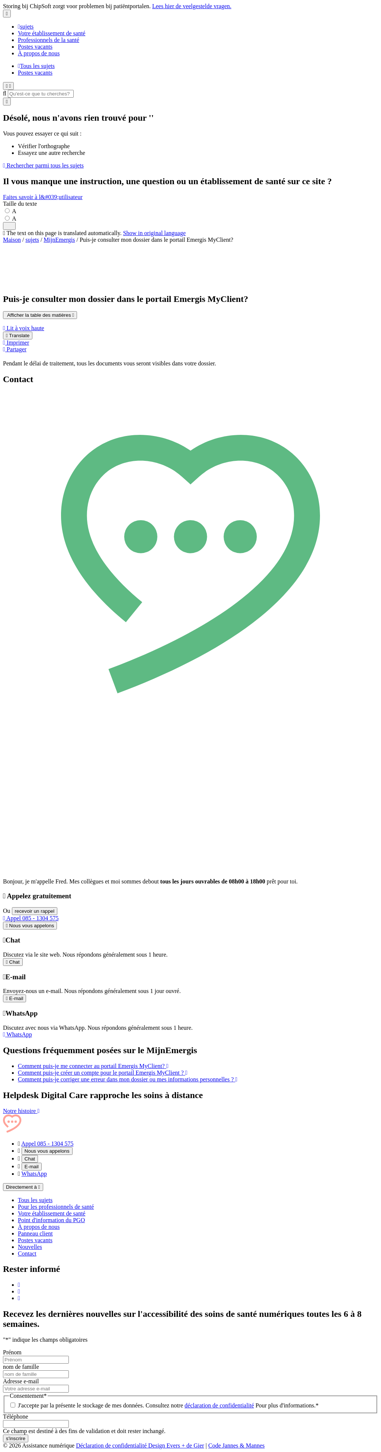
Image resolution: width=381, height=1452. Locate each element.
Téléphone (15, 1416)
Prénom (12, 1352)
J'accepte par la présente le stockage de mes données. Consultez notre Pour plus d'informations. (168, 1405)
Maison (12, 240)
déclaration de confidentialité (219, 1405)
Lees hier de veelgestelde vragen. (191, 6)
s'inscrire (15, 1438)
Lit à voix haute (23, 328)
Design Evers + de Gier (176, 1445)
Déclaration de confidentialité (112, 1445)
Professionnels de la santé (48, 40)
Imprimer (16, 342)
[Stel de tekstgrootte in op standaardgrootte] (9, 211)
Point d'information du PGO (51, 1220)
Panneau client (35, 1233)
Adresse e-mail (21, 1381)
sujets (25, 26)
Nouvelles (30, 1247)
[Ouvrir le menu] (8, 86)
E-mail (32, 1166)
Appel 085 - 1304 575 (30, 918)
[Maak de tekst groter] (9, 218)
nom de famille (21, 1367)
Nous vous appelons (47, 1151)
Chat (30, 1159)
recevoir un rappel (35, 911)
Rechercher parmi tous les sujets (43, 165)
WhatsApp (34, 1174)
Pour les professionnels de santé (56, 1207)
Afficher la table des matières (40, 315)
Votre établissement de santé (51, 33)
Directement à (23, 1187)
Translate (17, 335)
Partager (14, 349)
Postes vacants (35, 46)
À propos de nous (39, 53)
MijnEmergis (59, 240)
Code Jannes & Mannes (236, 1445)
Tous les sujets (36, 66)
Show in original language (154, 233)
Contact (27, 1253)
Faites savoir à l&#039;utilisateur (43, 197)
